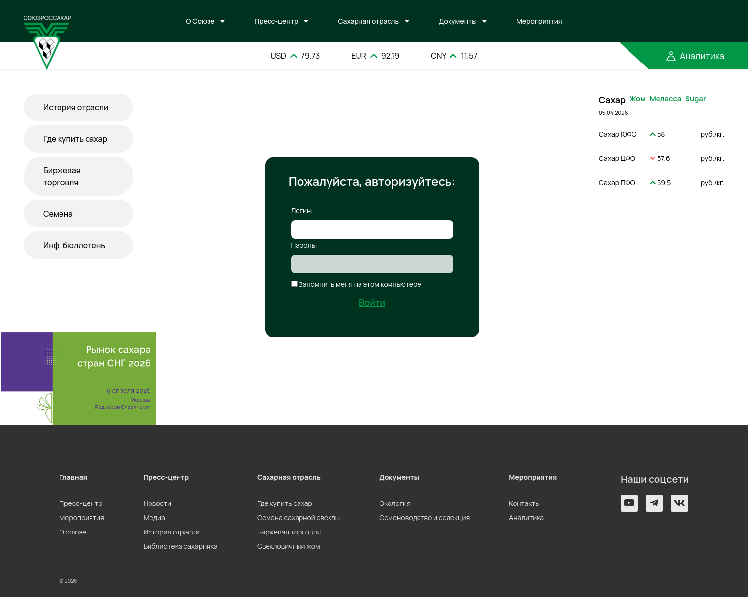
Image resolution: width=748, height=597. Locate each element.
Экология (394, 503)
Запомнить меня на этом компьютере (359, 284)
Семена (58, 213)
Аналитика (526, 517)
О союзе (73, 531)
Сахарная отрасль (368, 21)
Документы (458, 21)
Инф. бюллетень (74, 245)
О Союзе (200, 21)
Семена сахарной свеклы (298, 517)
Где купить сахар (75, 138)
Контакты (524, 503)
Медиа (154, 517)
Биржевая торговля (62, 176)
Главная (74, 477)
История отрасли (75, 107)
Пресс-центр (276, 21)
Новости (157, 503)
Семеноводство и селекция (424, 517)
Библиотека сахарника (181, 546)
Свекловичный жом (288, 546)
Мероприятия (539, 21)
